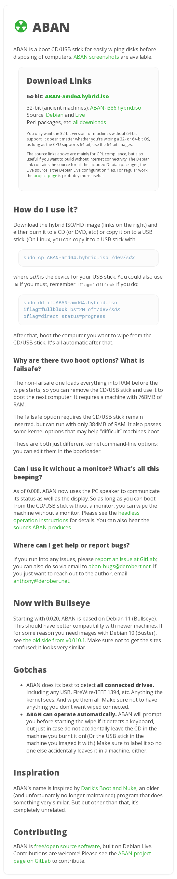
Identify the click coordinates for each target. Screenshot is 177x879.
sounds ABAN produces (42, 527)
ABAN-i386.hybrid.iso (115, 107)
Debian (54, 114)
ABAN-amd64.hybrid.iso (77, 96)
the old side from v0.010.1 (54, 640)
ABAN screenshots (96, 56)
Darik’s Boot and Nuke (108, 787)
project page (45, 175)
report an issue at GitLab (125, 558)
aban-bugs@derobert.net (119, 566)
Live (80, 114)
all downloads (89, 122)
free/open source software (67, 845)
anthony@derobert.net (41, 580)
